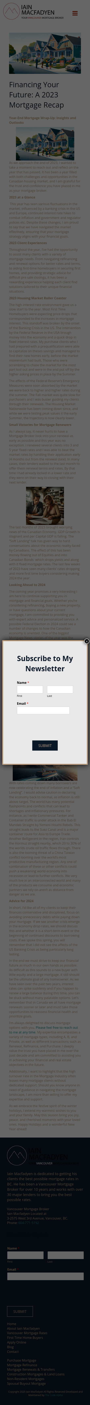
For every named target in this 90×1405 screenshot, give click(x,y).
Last (49, 696)
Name (23, 683)
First (19, 696)
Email (22, 703)
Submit (45, 745)
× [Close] (86, 641)
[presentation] (47, 733)
